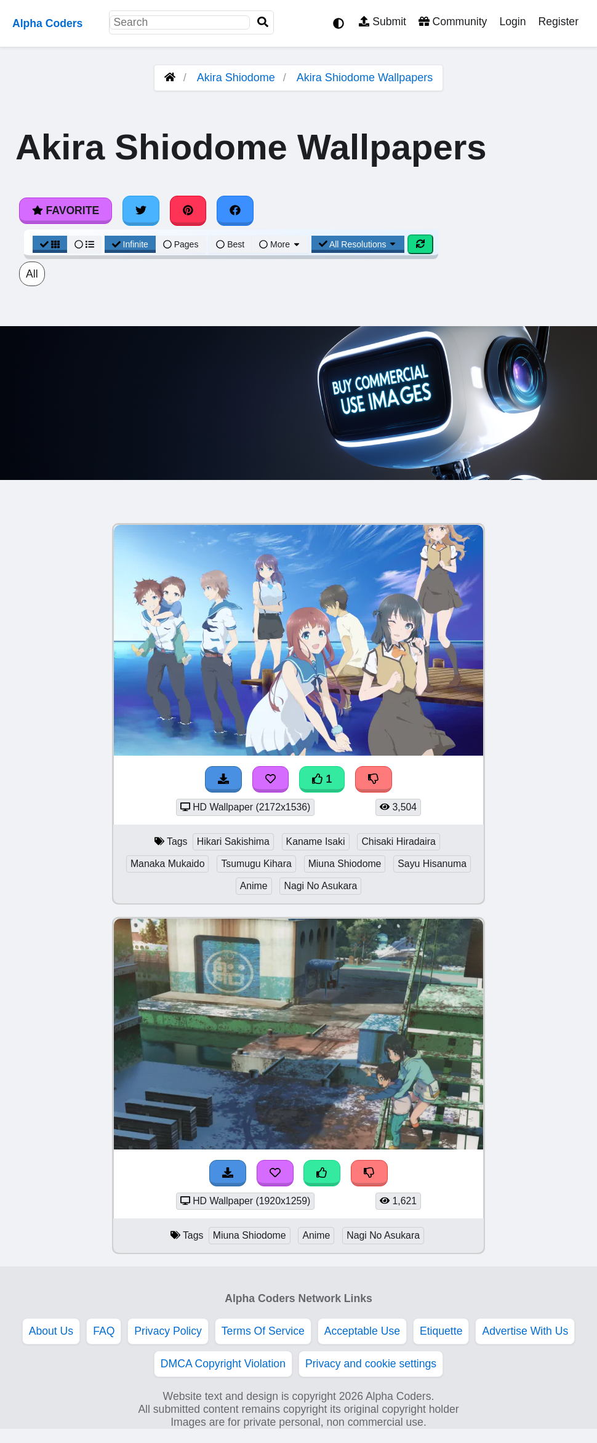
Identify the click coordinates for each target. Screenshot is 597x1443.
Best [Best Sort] (230, 244)
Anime (254, 886)
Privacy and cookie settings (370, 1363)
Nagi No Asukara (320, 886)
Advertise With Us (525, 1331)
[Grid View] (50, 244)
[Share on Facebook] (235, 210)
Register (558, 21)
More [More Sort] (280, 244)
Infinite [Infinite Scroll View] (130, 244)
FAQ (103, 1331)
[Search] (262, 22)
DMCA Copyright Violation (223, 1363)
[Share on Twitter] (140, 210)
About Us (51, 1331)
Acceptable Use (362, 1331)
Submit (382, 21)
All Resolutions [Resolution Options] (358, 244)
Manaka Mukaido (167, 863)
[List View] (84, 244)
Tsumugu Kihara (256, 863)
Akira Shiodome (236, 77)
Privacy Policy (168, 1331)
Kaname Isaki (315, 841)
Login (512, 21)
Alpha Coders (47, 23)
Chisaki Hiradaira (398, 841)
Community (453, 21)
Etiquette (441, 1331)
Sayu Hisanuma (432, 863)
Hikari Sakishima (233, 841)
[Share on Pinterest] (188, 210)
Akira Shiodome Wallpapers (365, 77)
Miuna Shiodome (345, 863)
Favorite (65, 210)
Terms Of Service (263, 1331)
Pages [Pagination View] (181, 244)
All (32, 274)
